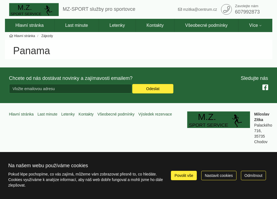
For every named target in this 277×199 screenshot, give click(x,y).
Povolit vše (183, 175)
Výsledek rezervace (155, 114)
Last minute (76, 25)
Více (253, 25)
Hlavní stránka (29, 25)
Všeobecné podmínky (206, 25)
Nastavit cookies (219, 175)
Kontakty (154, 25)
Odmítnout (253, 175)
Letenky (117, 25)
